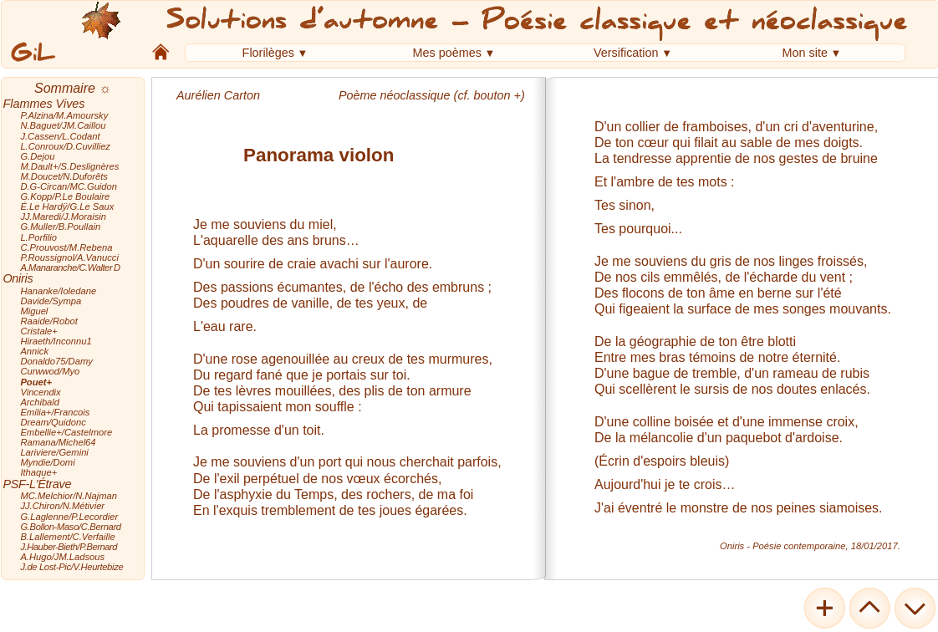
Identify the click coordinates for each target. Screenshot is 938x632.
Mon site (805, 52)
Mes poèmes (447, 52)
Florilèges (268, 52)
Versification (626, 52)
